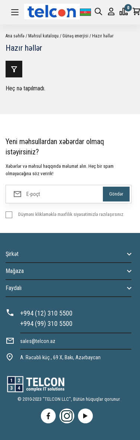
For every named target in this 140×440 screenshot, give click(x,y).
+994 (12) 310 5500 (46, 313)
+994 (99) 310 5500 (46, 323)
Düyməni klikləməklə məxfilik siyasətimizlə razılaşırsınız (70, 214)
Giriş (111, 12)
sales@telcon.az (37, 341)
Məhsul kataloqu (43, 36)
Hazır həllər (103, 36)
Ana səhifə (15, 36)
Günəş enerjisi (75, 36)
